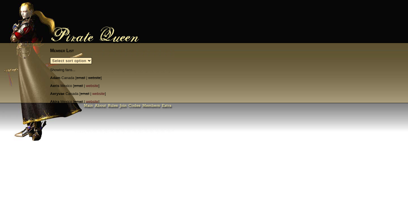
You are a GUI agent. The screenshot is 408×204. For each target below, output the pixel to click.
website (92, 86)
